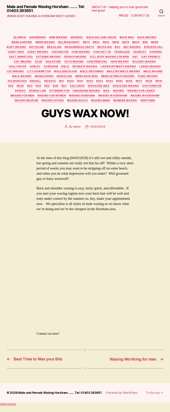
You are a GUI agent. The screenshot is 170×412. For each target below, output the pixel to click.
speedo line (119, 92)
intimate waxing (111, 67)
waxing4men (74, 107)
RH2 (84, 87)
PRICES (123, 15)
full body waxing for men (142, 57)
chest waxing (64, 52)
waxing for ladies (83, 97)
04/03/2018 (97, 133)
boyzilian (47, 47)
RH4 (112, 87)
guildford (83, 62)
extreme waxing (80, 57)
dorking (31, 57)
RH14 (24, 87)
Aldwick (18, 37)
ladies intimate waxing (145, 67)
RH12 (155, 82)
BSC (129, 47)
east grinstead (53, 57)
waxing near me (119, 102)
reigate (114, 82)
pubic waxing (58, 82)
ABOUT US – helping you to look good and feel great (120, 8)
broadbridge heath (90, 47)
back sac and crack (101, 37)
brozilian (115, 47)
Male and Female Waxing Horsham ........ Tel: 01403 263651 (42, 9)
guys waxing (104, 62)
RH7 (138, 87)
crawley (15, 57)
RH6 (130, 87)
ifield (91, 67)
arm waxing (57, 37)
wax (47, 97)
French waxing (107, 57)
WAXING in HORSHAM (89, 102)
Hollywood (43, 67)
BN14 (96, 42)
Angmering (36, 37)
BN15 (106, 42)
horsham (77, 67)
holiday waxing (19, 67)
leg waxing (57, 72)
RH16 (44, 87)
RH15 (34, 87)
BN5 (146, 42)
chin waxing (108, 52)
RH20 (93, 87)
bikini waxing (44, 42)
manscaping (104, 77)
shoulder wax (29, 92)
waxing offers (146, 102)
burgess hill (20, 52)
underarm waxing (27, 97)
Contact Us (130, 52)
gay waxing (52, 62)
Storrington (141, 92)
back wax (127, 37)
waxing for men (112, 97)
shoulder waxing (57, 92)
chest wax (42, 52)
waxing (60, 97)
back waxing (148, 37)
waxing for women (142, 97)
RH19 (74, 87)
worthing (122, 107)
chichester (87, 52)
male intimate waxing (28, 77)
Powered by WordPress (123, 399)
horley (60, 67)
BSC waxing (144, 47)
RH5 (121, 87)
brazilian (65, 47)
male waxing (58, 77)
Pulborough (81, 82)
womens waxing (99, 107)
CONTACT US (140, 15)
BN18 (126, 42)
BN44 (136, 42)
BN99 (155, 42)
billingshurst (68, 42)
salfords (152, 87)
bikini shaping (20, 42)
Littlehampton (81, 72)
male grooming (134, 72)
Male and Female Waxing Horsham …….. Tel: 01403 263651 (60, 399)
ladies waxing (35, 72)
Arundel (76, 37)
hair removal (127, 62)
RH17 (54, 87)
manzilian (124, 77)
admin (77, 133)
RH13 (14, 87)
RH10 (135, 82)
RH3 (103, 87)
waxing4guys (50, 107)
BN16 (116, 42)
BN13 (85, 42)
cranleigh (151, 52)
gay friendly (29, 62)
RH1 (126, 82)
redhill (100, 82)
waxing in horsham (56, 102)
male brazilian (107, 72)
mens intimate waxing (28, 82)
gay (14, 62)
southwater (83, 92)
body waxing (27, 47)
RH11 (145, 82)
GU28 (67, 62)
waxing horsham (26, 102)
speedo (102, 92)
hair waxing (150, 62)
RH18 (64, 87)
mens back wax (147, 77)
